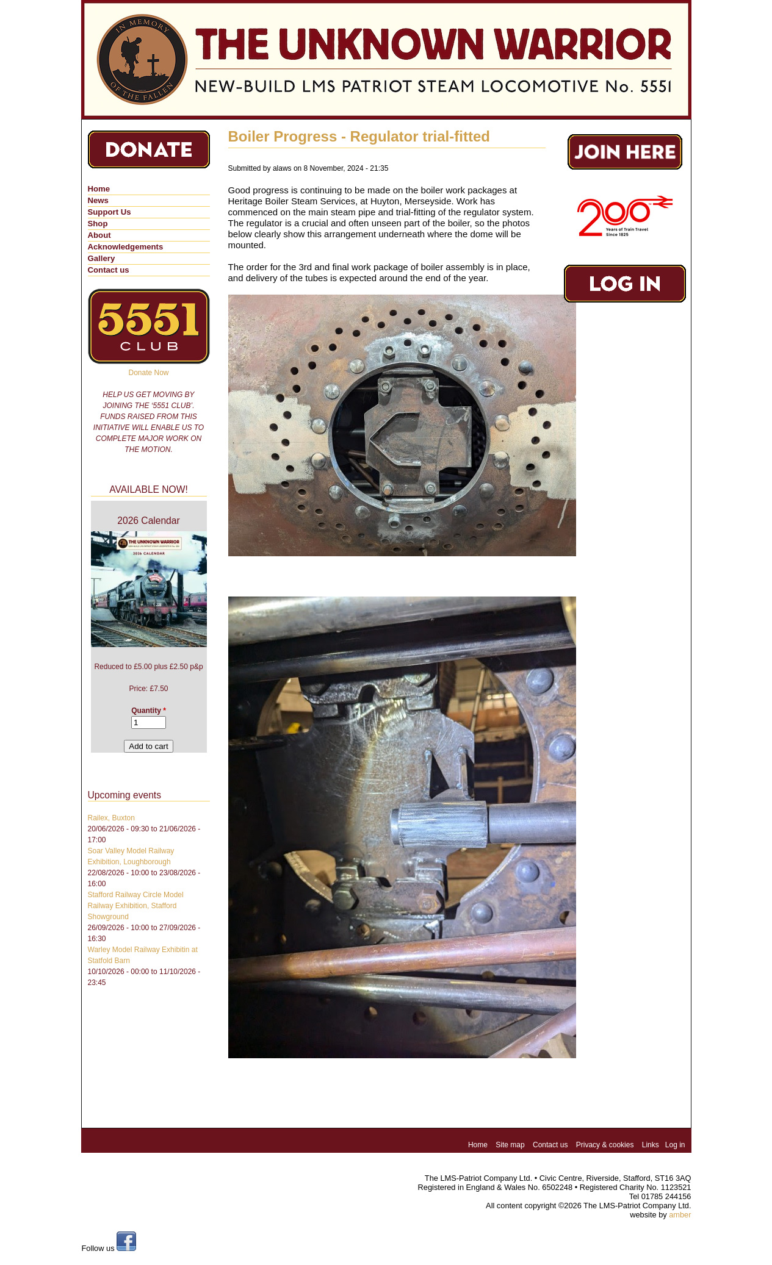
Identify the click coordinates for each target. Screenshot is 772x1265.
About (99, 235)
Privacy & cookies (605, 1145)
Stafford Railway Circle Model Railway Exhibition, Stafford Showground (136, 906)
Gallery (101, 258)
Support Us (109, 212)
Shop (98, 223)
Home (99, 188)
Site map (510, 1145)
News (98, 200)
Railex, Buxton (111, 818)
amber (680, 1214)
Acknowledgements (126, 246)
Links (650, 1145)
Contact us (108, 269)
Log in (675, 1145)
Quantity (148, 710)
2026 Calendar (148, 520)
